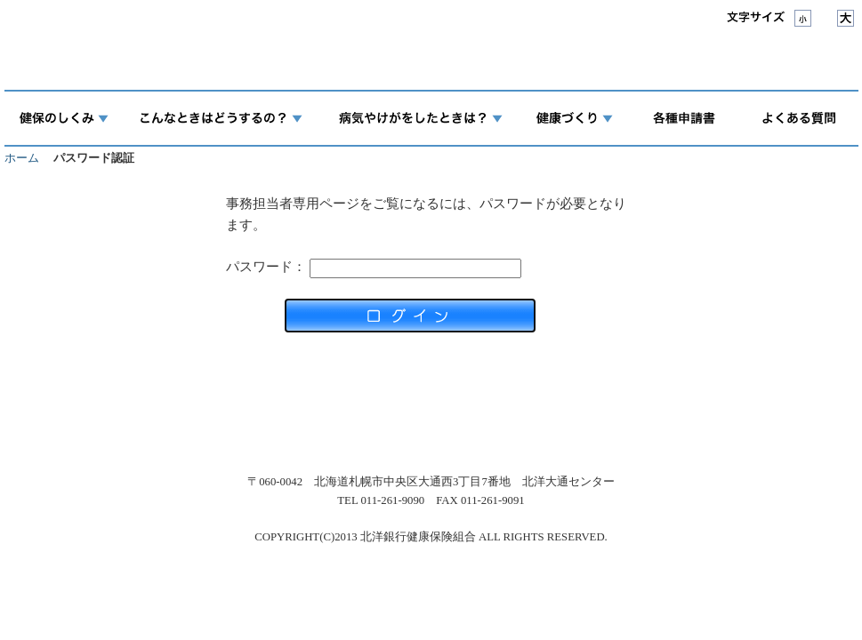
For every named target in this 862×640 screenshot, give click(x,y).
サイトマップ (650, 430)
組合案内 (174, 430)
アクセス (246, 430)
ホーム (21, 158)
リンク (572, 430)
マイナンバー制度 (483, 430)
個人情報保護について (353, 430)
